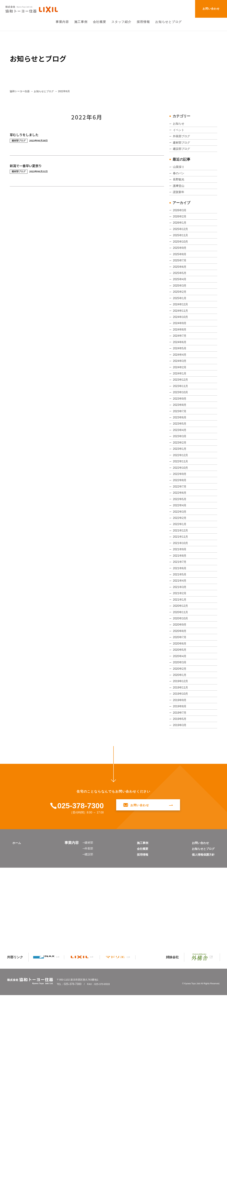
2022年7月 (180, 614)
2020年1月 (180, 873)
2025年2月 (180, 347)
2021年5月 (180, 735)
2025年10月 (181, 278)
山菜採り (179, 180)
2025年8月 (180, 295)
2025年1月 (180, 355)
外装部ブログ (182, 142)
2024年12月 (181, 364)
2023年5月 (180, 528)
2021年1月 (180, 770)
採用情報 (140, 1074)
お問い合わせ (211, 8)
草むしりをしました (27, 134)
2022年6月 (180, 623)
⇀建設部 (87, 1074)
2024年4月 (180, 433)
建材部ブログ (182, 150)
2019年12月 (181, 882)
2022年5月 (180, 632)
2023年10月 (181, 485)
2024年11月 (181, 373)
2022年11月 (181, 580)
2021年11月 (181, 683)
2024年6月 (180, 416)
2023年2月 (180, 554)
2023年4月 (180, 537)
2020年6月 (180, 830)
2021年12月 (181, 675)
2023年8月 (180, 502)
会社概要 (140, 1068)
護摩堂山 (179, 206)
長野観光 (179, 197)
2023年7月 (180, 511)
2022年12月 (181, 571)
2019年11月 (181, 890)
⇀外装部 (87, 1068)
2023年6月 (180, 519)
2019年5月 (180, 934)
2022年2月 (180, 657)
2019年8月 (180, 916)
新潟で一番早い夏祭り (29, 165)
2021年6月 (180, 726)
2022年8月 (180, 606)
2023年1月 (180, 562)
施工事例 (140, 1062)
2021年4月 (180, 744)
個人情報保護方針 (200, 1074)
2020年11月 (181, 787)
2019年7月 (180, 925)
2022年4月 (180, 640)
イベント (179, 133)
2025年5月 (180, 321)
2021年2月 (180, 761)
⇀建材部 (87, 1062)
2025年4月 (180, 330)
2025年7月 (180, 304)
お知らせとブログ (200, 1068)
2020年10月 (181, 795)
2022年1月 (180, 666)
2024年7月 (180, 407)
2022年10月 (181, 588)
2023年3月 (180, 545)
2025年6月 (180, 312)
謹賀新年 (179, 214)
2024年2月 (180, 450)
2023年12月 (181, 468)
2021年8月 (180, 709)
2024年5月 (180, 424)
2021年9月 (180, 700)
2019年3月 (180, 942)
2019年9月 (180, 908)
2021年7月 (180, 718)
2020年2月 (180, 864)
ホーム (17, 1062)
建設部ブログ (182, 159)
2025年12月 (181, 260)
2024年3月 (180, 442)
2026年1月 (180, 252)
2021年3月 (180, 752)
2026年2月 (180, 243)
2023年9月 (180, 494)
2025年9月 (180, 286)
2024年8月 (180, 399)
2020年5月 (180, 839)
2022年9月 (180, 597)
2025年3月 (180, 338)
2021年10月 (181, 692)
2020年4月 (180, 847)
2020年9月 (180, 804)
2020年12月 (181, 778)
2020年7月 (180, 821)
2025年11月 (181, 269)
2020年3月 (180, 856)
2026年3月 (180, 235)
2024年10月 (181, 381)
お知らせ (179, 125)
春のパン (179, 188)
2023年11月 (181, 476)
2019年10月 (181, 899)
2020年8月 (180, 813)
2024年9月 (180, 390)
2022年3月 (180, 649)
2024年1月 (180, 459)
